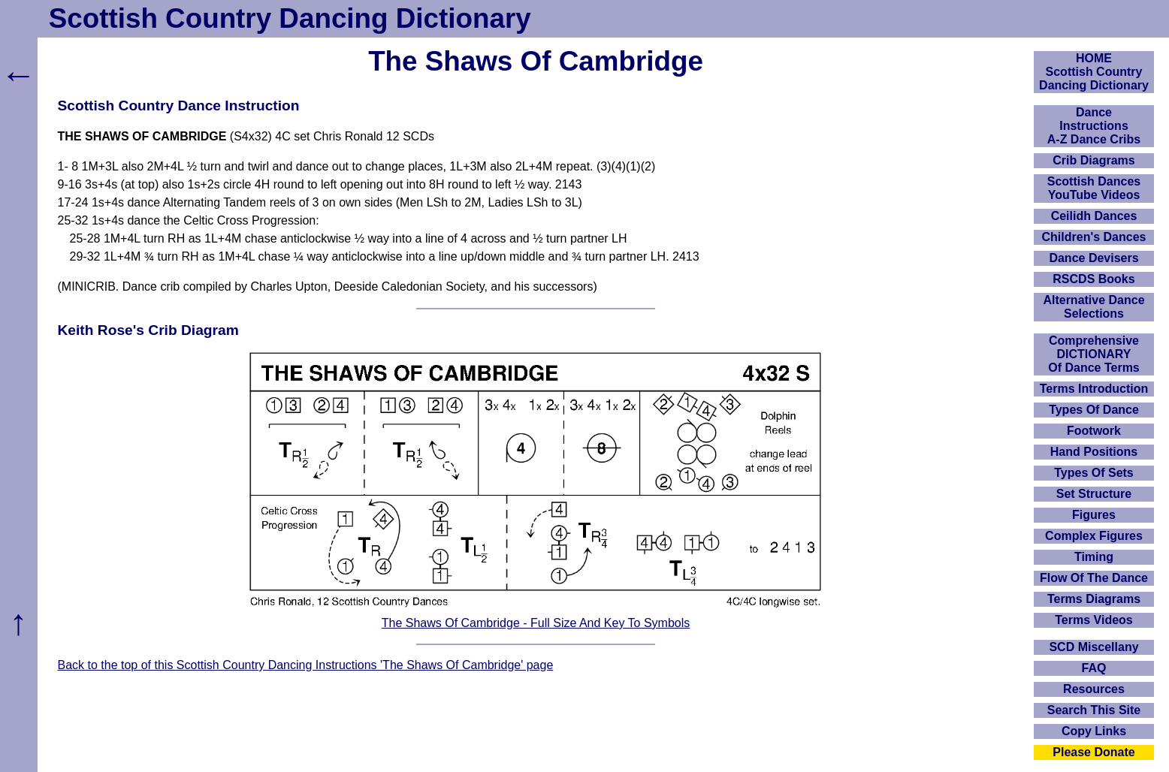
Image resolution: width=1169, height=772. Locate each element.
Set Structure (1093, 493)
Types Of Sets (1094, 472)
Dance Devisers (1093, 258)
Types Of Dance (1094, 409)
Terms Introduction (1094, 388)
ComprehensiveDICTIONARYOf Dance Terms (1094, 354)
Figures (1094, 514)
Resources (1094, 689)
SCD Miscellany (1093, 647)
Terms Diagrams (1093, 599)
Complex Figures (1094, 535)
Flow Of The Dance (1094, 577)
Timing (1093, 556)
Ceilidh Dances (1094, 216)
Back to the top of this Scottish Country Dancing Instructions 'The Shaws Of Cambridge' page (306, 665)
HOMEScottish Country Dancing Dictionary (1094, 72)
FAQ (1094, 668)
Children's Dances (1094, 237)
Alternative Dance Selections (1093, 307)
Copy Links (1094, 731)
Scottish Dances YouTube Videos (1093, 188)
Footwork (1094, 430)
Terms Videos (1093, 620)
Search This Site (1094, 710)
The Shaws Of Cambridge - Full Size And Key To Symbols (536, 623)
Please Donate (1093, 752)
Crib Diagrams (1093, 160)
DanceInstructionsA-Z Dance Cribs (1093, 126)
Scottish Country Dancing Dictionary (290, 18)
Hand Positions (1093, 451)
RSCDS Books (1093, 279)
